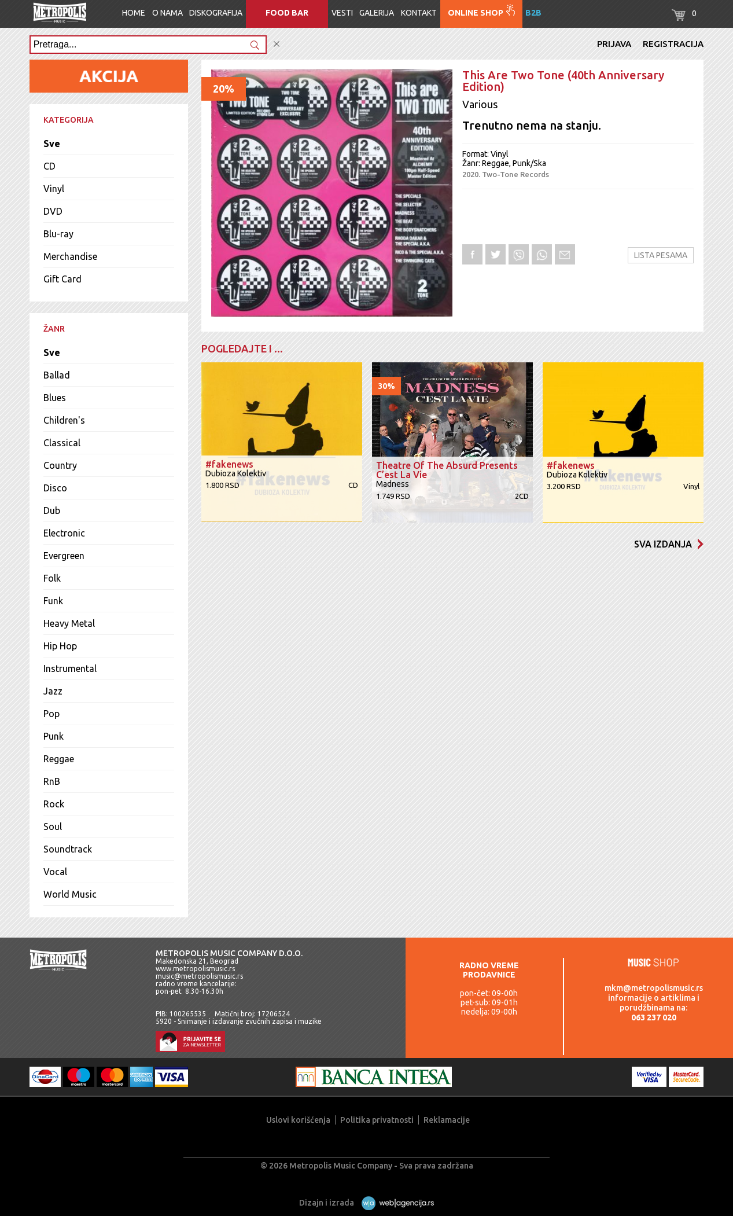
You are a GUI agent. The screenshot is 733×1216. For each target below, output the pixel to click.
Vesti (342, 12)
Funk (53, 601)
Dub (51, 510)
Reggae (58, 759)
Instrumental (70, 668)
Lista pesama (660, 255)
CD (49, 166)
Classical (61, 443)
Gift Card (62, 279)
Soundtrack (67, 849)
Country (60, 465)
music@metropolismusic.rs (199, 976)
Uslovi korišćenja (298, 1120)
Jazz (52, 691)
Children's (64, 420)
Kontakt (419, 12)
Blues (54, 397)
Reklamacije (446, 1120)
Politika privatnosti (377, 1120)
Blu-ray (58, 234)
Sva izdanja (668, 544)
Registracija (673, 44)
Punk (53, 736)
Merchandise (70, 256)
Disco (55, 488)
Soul (52, 826)
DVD (52, 211)
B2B (533, 12)
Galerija (376, 12)
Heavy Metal (69, 623)
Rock (53, 804)
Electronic (64, 533)
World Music (70, 894)
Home (133, 12)
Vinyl (53, 188)
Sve (51, 143)
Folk (52, 578)
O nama (167, 12)
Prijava (614, 44)
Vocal (55, 871)
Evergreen (63, 555)
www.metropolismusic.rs (195, 968)
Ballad (56, 375)
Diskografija (215, 12)
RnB (51, 781)
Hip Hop (60, 646)
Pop (51, 713)
